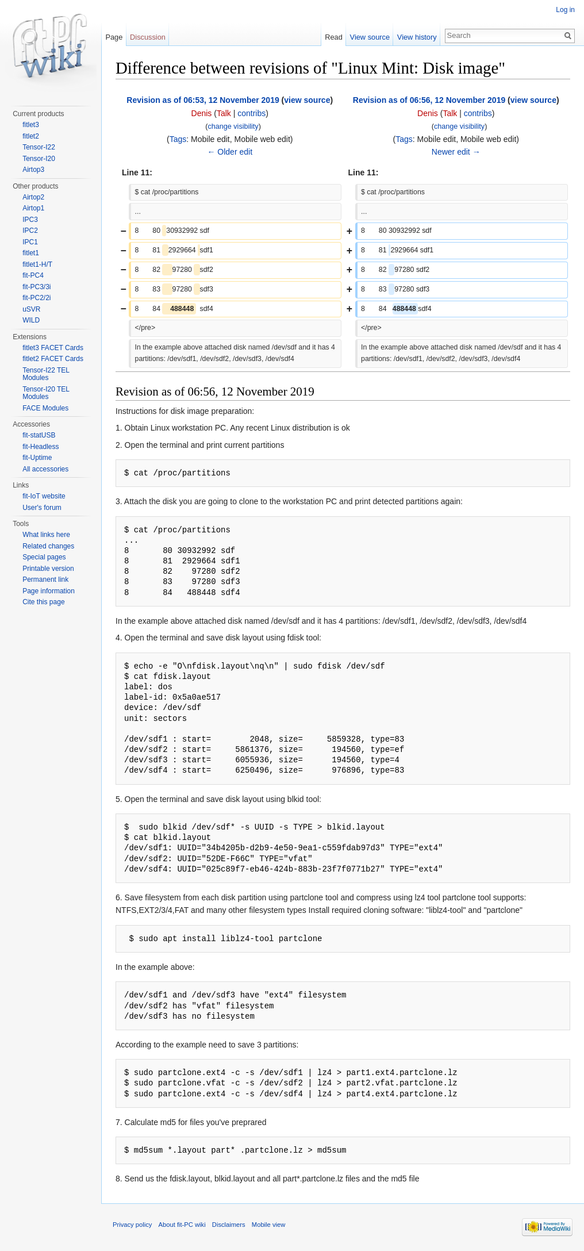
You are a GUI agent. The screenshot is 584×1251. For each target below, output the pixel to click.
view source (307, 100)
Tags (178, 139)
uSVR (31, 309)
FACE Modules (45, 408)
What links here (46, 535)
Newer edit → (456, 151)
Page (113, 37)
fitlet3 (30, 125)
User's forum (42, 508)
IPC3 (30, 220)
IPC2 (30, 231)
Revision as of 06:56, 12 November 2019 (429, 100)
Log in (565, 10)
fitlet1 (30, 253)
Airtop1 (33, 208)
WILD (31, 320)
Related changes (48, 546)
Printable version (48, 569)
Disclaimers (228, 1224)
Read (334, 37)
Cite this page (43, 602)
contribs (251, 113)
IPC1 (30, 242)
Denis (201, 113)
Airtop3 (33, 170)
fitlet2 (30, 136)
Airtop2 (33, 197)
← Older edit (229, 151)
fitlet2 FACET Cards (52, 359)
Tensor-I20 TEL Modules (45, 393)
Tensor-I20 (38, 159)
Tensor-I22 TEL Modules (45, 374)
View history (417, 37)
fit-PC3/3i (36, 287)
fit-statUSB (38, 435)
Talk (224, 113)
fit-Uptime (37, 458)
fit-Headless (40, 447)
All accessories (45, 469)
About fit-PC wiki (182, 1224)
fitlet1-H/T (37, 264)
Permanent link (45, 579)
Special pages (44, 557)
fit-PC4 (33, 275)
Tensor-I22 (38, 147)
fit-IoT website (43, 496)
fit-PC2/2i (36, 298)
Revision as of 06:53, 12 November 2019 (202, 100)
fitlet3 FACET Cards (52, 348)
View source (370, 37)
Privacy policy (132, 1224)
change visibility (233, 126)
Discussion (148, 37)
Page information (48, 591)
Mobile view (268, 1224)
